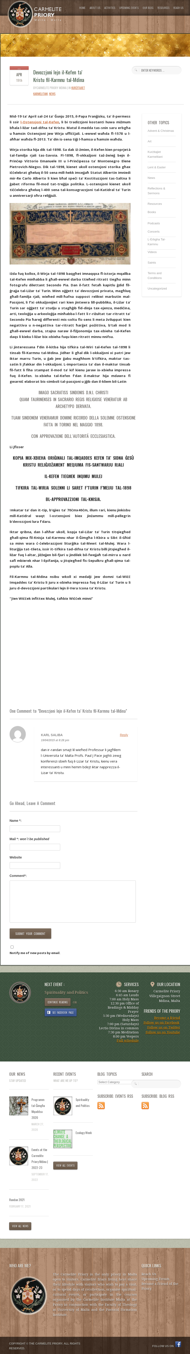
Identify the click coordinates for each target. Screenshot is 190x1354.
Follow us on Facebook (161, 1023)
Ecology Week (84, 1132)
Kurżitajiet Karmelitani (155, 154)
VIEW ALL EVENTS (65, 1165)
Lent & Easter (157, 167)
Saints (152, 262)
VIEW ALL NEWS (20, 1226)
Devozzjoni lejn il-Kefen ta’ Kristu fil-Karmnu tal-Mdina (58, 75)
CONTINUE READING (58, 1002)
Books (152, 212)
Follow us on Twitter (163, 1027)
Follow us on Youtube (163, 1032)
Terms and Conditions (155, 275)
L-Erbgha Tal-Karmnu (157, 242)
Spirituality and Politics (83, 1102)
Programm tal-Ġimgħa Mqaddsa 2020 (38, 1108)
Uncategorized (157, 288)
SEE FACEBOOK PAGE (63, 1012)
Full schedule (128, 1040)
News (52, 93)
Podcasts (154, 223)
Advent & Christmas (161, 130)
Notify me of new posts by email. (35, 953)
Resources (155, 203)
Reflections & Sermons (156, 191)
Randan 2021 (17, 1199)
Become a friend (167, 1018)
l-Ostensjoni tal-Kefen (39, 122)
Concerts (154, 231)
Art (150, 141)
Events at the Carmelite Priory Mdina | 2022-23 (39, 1158)
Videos (152, 252)
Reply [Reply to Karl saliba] (124, 735)
